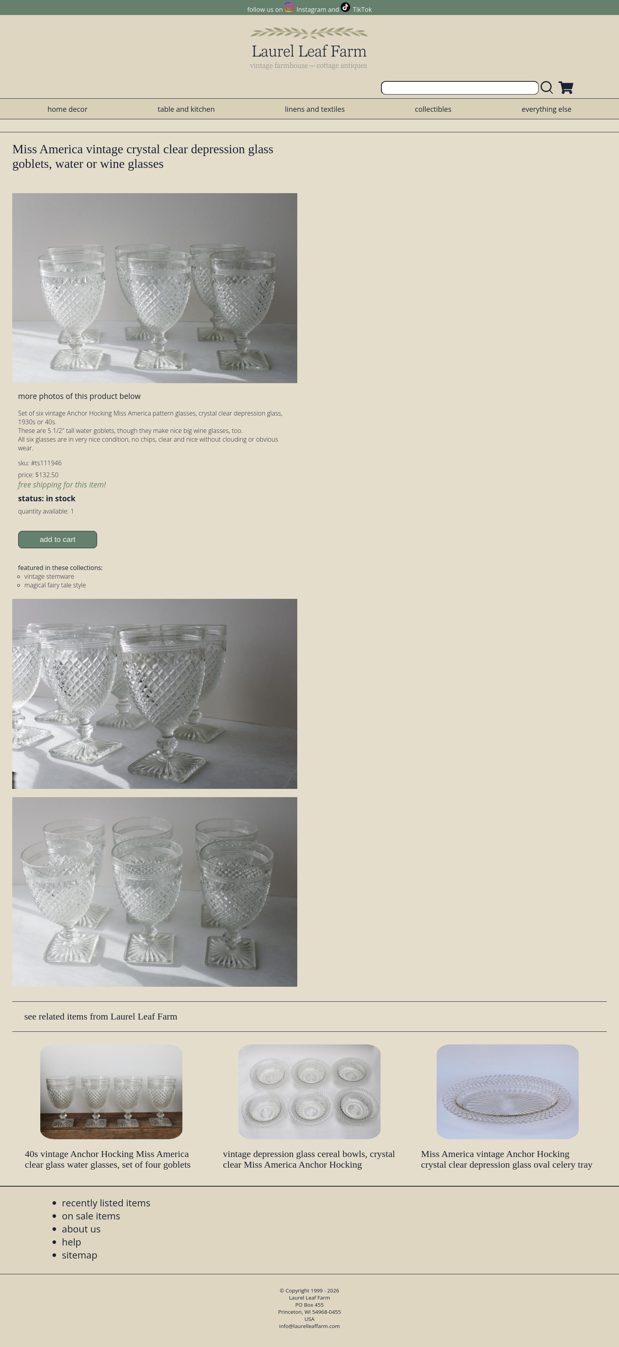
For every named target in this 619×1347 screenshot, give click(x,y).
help (71, 1241)
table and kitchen (186, 109)
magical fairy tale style (55, 585)
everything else (546, 109)
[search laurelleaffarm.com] (549, 88)
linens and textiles (315, 109)
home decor (67, 109)
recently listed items (106, 1202)
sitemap (80, 1254)
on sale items (91, 1215)
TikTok (362, 9)
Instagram (311, 9)
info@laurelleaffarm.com (309, 1326)
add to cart (57, 539)
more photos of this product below (79, 396)
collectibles (433, 109)
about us (81, 1228)
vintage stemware (49, 576)
